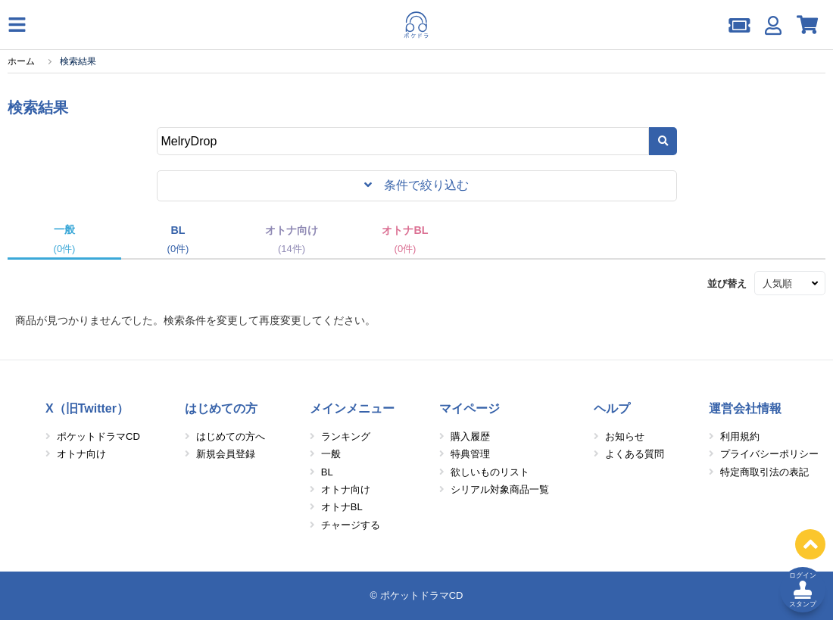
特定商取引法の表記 (764, 472)
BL (327, 472)
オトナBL (342, 507)
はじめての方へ (230, 436)
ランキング (345, 436)
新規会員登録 (225, 454)
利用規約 (740, 436)
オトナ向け (81, 454)
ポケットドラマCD (98, 436)
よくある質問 (634, 454)
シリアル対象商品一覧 (500, 489)
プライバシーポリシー (769, 454)
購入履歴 (470, 436)
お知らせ (624, 436)
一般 (331, 454)
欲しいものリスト (490, 472)
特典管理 (470, 454)
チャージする (350, 525)
